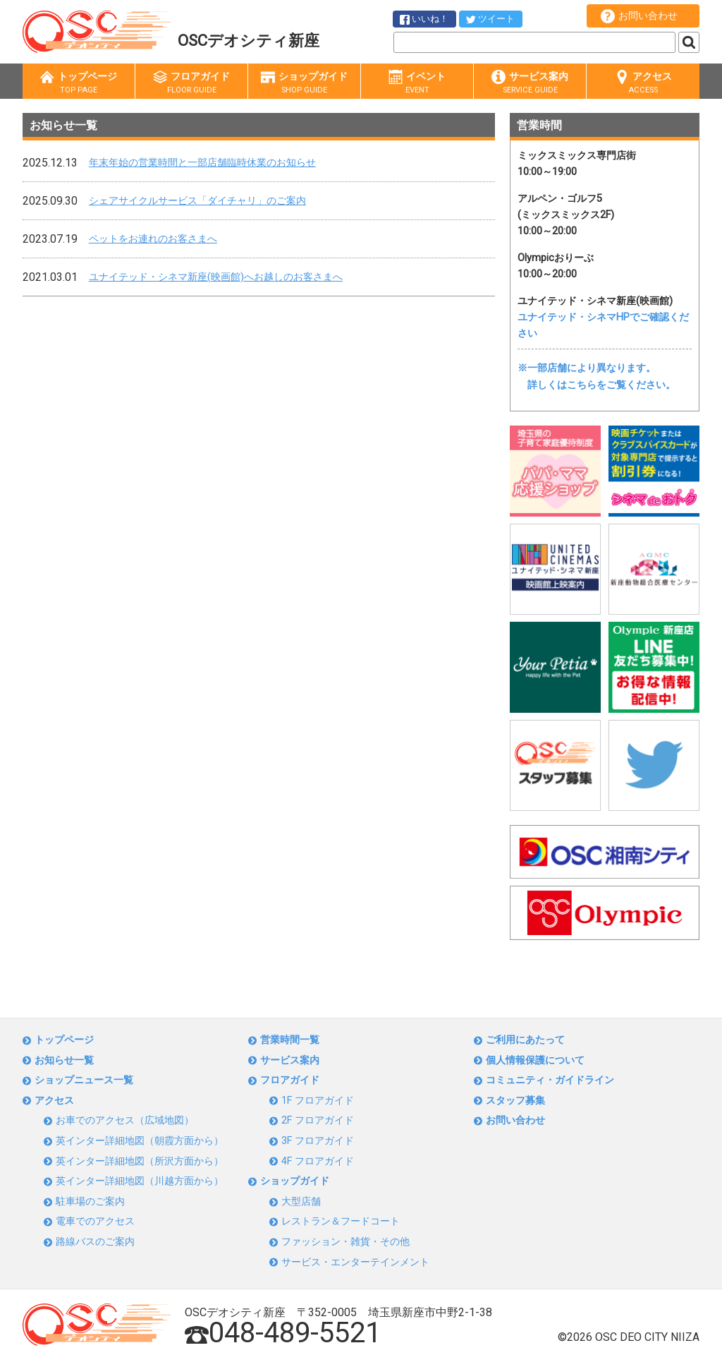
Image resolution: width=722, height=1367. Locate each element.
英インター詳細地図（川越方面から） (140, 1181)
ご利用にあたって (525, 1040)
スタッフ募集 (515, 1101)
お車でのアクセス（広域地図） (125, 1120)
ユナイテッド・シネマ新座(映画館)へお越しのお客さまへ (216, 277)
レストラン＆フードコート (340, 1221)
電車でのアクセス (95, 1221)
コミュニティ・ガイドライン (550, 1080)
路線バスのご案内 (95, 1242)
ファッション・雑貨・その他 (345, 1242)
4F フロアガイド (317, 1161)
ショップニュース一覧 (84, 1080)
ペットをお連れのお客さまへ (153, 239)
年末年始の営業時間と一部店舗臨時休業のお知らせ (202, 163)
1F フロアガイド (317, 1101)
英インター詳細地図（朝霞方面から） (140, 1141)
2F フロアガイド (317, 1120)
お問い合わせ (639, 16)
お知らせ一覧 (64, 1060)
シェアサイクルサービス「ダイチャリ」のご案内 (197, 201)
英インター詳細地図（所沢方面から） (140, 1161)
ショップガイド (304, 83)
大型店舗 (301, 1202)
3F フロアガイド (317, 1141)
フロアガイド (191, 83)
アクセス (643, 83)
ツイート (490, 18)
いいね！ (424, 19)
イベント (417, 83)
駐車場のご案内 (90, 1202)
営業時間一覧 (289, 1040)
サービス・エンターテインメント (355, 1262)
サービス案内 (530, 83)
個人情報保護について (535, 1060)
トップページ (79, 83)
